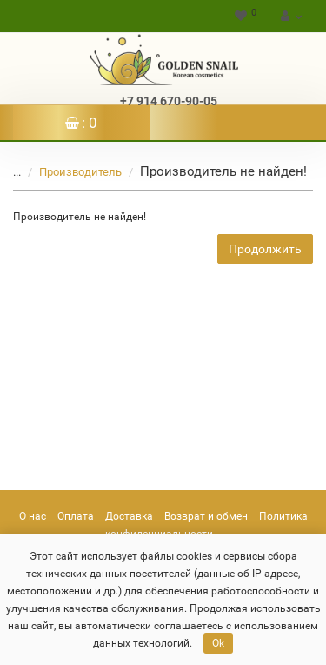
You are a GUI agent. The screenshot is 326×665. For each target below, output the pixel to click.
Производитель (70, 171)
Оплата (75, 516)
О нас (32, 516)
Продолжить (265, 249)
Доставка (129, 516)
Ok (218, 643)
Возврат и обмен (206, 516)
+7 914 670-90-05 (168, 101)
